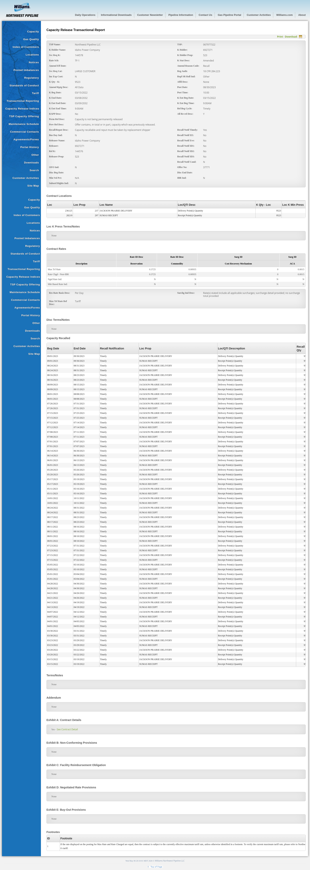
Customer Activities (25, 177)
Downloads (31, 162)
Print (280, 36)
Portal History (29, 147)
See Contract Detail (66, 729)
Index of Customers (26, 46)
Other (35, 154)
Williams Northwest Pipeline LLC (170, 860)
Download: (291, 36)
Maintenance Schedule (24, 124)
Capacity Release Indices (22, 108)
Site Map (33, 185)
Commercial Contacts (24, 131)
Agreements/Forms (26, 139)
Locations (32, 54)
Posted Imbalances (26, 70)
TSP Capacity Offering (24, 116)
